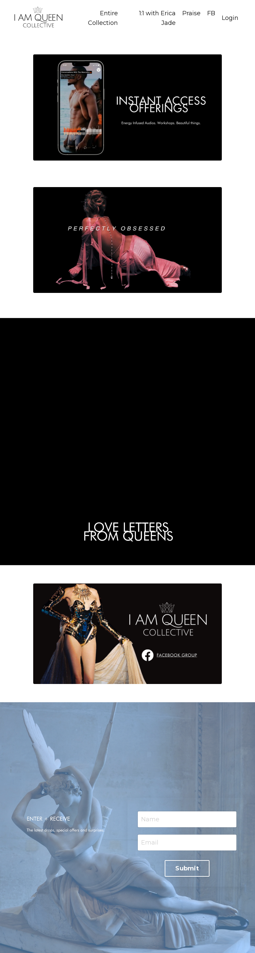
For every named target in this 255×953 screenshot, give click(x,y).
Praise (191, 13)
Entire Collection (103, 18)
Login (230, 18)
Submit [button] (187, 868)
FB (211, 13)
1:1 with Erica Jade (157, 18)
